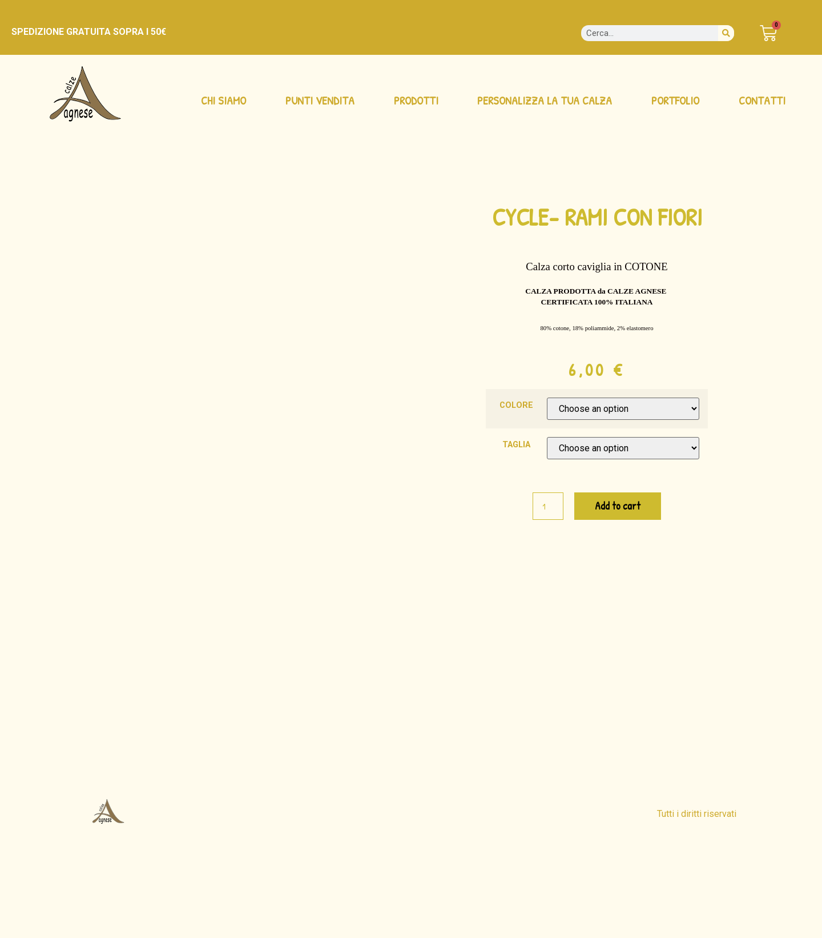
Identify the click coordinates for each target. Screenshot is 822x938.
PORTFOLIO (675, 100)
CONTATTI (762, 100)
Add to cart (617, 506)
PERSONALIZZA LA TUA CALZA (544, 100)
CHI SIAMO (223, 100)
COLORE (516, 406)
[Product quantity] (548, 506)
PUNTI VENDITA (319, 100)
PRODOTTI (416, 100)
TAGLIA (516, 445)
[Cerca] (726, 33)
